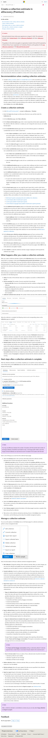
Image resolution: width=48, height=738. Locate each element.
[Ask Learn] (43, 5)
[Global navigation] (1, 2)
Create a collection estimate (8, 23)
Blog (18, 734)
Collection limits (37, 686)
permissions (16, 94)
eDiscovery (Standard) (26, 38)
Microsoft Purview (9, 4)
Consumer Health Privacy (38, 734)
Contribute (23, 734)
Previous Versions (11, 734)
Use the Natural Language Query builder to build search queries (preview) (23, 203)
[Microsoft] (24, 2)
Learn (2, 4)
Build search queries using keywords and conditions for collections (21, 198)
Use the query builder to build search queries (16, 201)
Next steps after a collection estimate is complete (12, 27)
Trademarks (10, 736)
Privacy (28, 734)
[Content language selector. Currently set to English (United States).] (7, 731)
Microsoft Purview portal (23, 46)
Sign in (45, 1)
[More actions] (46, 5)
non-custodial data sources (25, 79)
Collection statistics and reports (18, 498)
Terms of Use (3, 736)
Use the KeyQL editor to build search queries (16, 199)
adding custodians (12, 79)
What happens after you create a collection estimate (13, 25)
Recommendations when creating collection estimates (13, 21)
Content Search (13, 38)
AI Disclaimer (3, 734)
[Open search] (42, 2)
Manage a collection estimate (8, 28)
